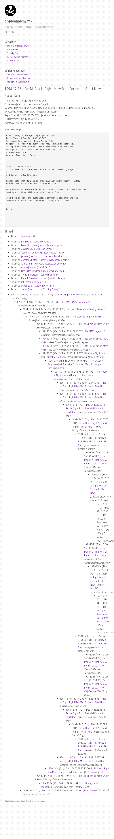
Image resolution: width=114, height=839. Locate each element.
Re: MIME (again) (93, 331)
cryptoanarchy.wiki (19, 21)
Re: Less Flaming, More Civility (75, 301)
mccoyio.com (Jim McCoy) (35, 267)
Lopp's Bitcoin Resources (17, 74)
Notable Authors (14, 60)
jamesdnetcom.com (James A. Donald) (41, 256)
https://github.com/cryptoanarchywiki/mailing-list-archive (25, 801)
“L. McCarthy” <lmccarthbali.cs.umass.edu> (43, 263)
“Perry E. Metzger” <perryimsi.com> (39, 274)
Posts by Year (12, 53)
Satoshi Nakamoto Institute (18, 78)
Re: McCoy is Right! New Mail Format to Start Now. (93, 441)
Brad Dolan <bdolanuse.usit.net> (38, 241)
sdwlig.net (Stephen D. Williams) (38, 285)
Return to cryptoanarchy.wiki (18, 46)
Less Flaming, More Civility (67, 294)
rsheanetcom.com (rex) (34, 282)
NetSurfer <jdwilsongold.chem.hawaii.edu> (43, 271)
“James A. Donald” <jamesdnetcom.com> (42, 252)
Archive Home (12, 49)
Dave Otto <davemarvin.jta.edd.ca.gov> (41, 245)
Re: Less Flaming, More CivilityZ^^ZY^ (84, 790)
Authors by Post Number (17, 57)
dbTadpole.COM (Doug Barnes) (37, 249)
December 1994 (28, 236)
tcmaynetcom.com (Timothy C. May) (40, 289)
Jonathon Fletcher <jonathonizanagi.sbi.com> (44, 260)
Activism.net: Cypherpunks (18, 82)
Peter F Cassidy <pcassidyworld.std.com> (43, 278)
